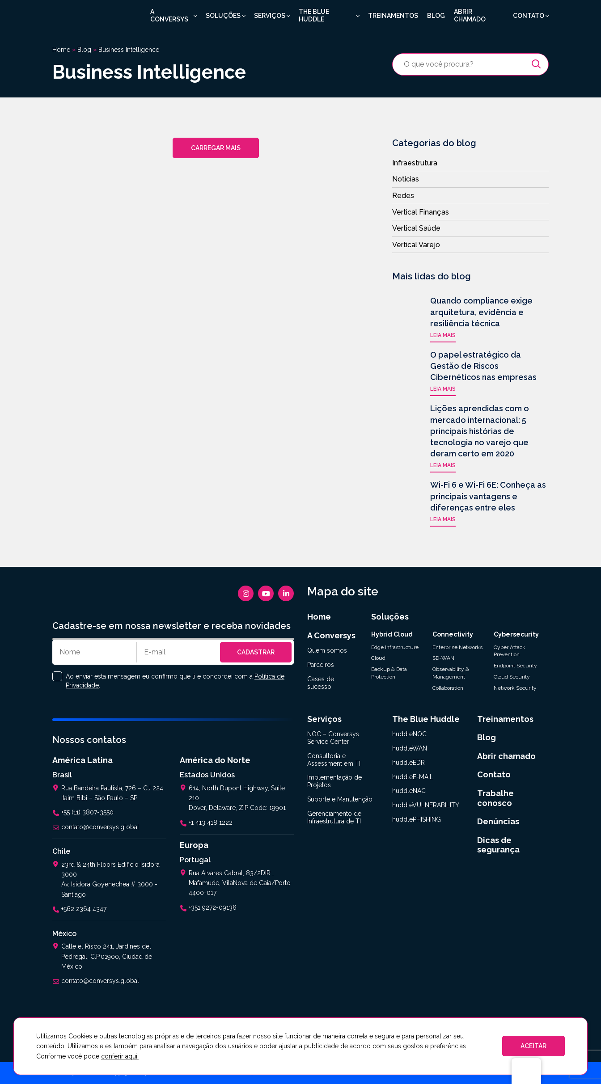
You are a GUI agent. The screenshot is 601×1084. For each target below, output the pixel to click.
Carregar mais (216, 148)
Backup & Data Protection (389, 673)
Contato (528, 15)
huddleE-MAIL (412, 776)
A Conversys (169, 15)
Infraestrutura (414, 163)
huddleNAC (409, 790)
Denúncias (498, 821)
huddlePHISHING (416, 819)
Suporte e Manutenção (339, 799)
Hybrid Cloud (392, 634)
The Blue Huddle (314, 15)
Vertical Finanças (420, 212)
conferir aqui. (120, 1056)
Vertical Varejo (416, 244)
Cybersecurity (516, 634)
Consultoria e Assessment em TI (333, 759)
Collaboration (447, 688)
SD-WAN (443, 658)
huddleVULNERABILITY (425, 805)
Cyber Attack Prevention (509, 651)
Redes (403, 195)
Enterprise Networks (457, 647)
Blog (436, 15)
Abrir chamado (470, 15)
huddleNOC (409, 734)
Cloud (378, 658)
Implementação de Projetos (334, 781)
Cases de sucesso (320, 682)
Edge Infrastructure (395, 647)
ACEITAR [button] (533, 1046)
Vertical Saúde (416, 228)
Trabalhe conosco (495, 798)
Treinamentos (393, 15)
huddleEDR (408, 762)
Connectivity (452, 634)
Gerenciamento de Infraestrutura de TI (334, 817)
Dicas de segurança (498, 845)
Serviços (269, 15)
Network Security (515, 688)
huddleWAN (409, 748)
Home (61, 49)
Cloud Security (512, 677)
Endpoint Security (515, 665)
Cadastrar (256, 652)
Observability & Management (450, 673)
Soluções (223, 15)
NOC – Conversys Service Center (333, 737)
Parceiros (320, 664)
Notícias (405, 179)
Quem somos (327, 650)
